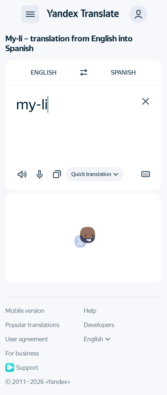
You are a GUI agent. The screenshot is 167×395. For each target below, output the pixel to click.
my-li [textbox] (32, 104)
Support (21, 367)
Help (90, 310)
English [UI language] (97, 339)
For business (22, 353)
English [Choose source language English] (44, 72)
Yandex (57, 381)
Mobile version (25, 310)
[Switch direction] (84, 72)
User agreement (26, 339)
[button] (138, 14)
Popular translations (32, 324)
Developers (99, 324)
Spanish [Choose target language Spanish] (123, 72)
